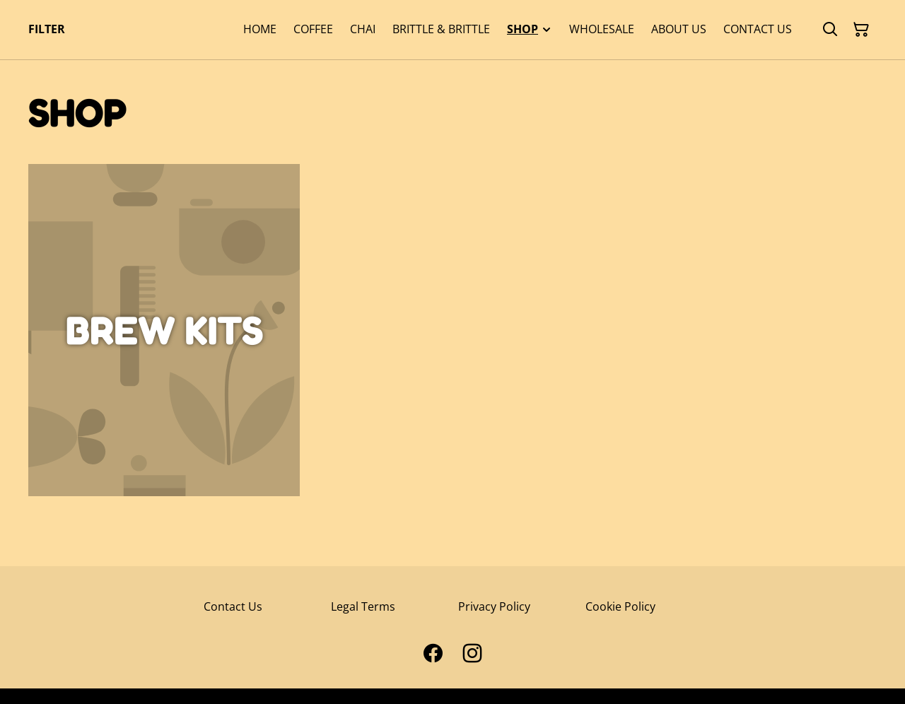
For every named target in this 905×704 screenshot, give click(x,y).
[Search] (830, 29)
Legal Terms (363, 606)
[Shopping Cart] (861, 29)
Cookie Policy (620, 606)
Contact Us (233, 606)
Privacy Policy (494, 606)
